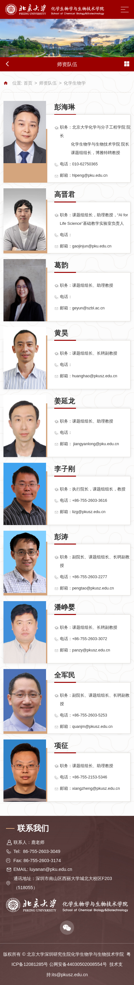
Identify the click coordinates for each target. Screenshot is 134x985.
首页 (28, 83)
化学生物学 (75, 83)
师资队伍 (48, 83)
